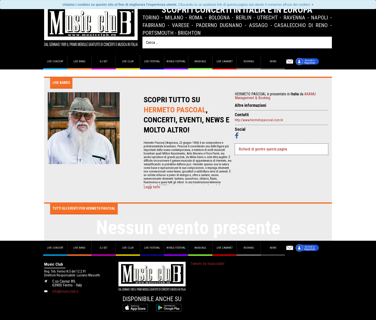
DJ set (103, 61)
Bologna (219, 17)
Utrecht (267, 17)
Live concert (55, 61)
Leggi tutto (152, 187)
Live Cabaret (225, 61)
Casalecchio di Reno (301, 25)
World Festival (176, 61)
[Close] (312, 4)
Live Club (128, 61)
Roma (196, 17)
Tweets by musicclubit (207, 263)
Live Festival (152, 61)
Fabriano (153, 25)
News (273, 61)
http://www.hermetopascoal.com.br (259, 120)
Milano (174, 17)
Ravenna (294, 17)
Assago (258, 25)
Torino (150, 17)
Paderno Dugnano (219, 25)
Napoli (319, 17)
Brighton (189, 33)
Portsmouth (158, 33)
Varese (180, 25)
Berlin (244, 17)
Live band (79, 61)
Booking (249, 61)
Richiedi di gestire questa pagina (263, 149)
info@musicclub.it (65, 291)
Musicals (200, 61)
